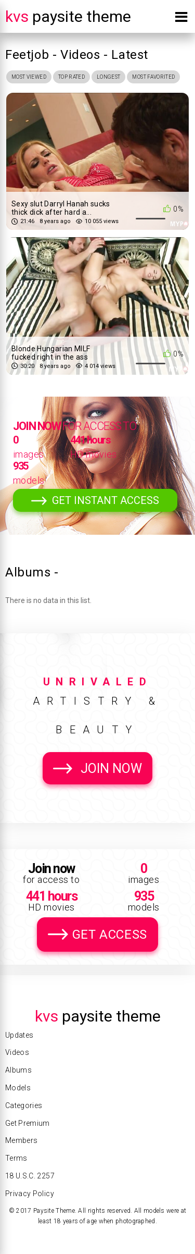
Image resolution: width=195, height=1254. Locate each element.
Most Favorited (153, 77)
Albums (18, 1070)
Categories (24, 1105)
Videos (17, 1052)
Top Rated (71, 77)
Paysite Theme (68, 16)
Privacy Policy (29, 1193)
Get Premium (27, 1123)
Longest (108, 77)
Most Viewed (28, 77)
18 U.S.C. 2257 (30, 1176)
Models (18, 1088)
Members (21, 1140)
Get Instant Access (105, 500)
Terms (16, 1158)
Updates (19, 1035)
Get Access (109, 934)
